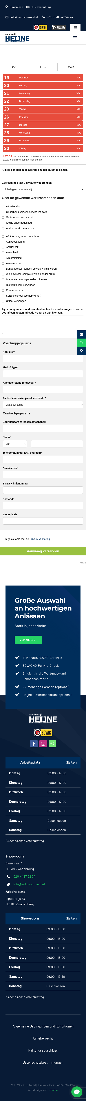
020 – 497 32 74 (24, 876)
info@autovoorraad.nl (29, 884)
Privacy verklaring (40, 539)
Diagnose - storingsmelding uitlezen (24, 279)
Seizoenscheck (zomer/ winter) (21, 295)
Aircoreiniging (12, 257)
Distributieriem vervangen (18, 284)
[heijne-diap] (43, 715)
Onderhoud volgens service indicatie (24, 211)
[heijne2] (17, 35)
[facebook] (34, 743)
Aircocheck (10, 252)
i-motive (82, 563)
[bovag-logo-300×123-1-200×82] (43, 731)
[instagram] (43, 743)
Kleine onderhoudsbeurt (17, 222)
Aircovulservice (12, 263)
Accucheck (10, 247)
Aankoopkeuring (13, 241)
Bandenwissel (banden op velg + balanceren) (30, 268)
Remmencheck (12, 290)
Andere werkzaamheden (18, 228)
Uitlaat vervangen (14, 301)
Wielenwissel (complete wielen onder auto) (28, 274)
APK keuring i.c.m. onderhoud (21, 236)
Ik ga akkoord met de (25, 539)
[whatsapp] (52, 743)
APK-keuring (11, 206)
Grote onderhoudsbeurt (17, 217)
